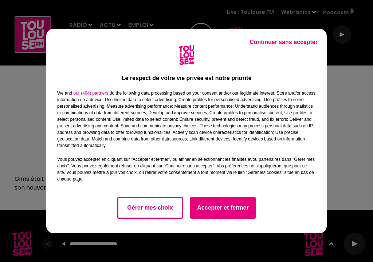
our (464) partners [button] (90, 93)
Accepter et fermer (222, 208)
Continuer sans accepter (284, 42)
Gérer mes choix (150, 208)
